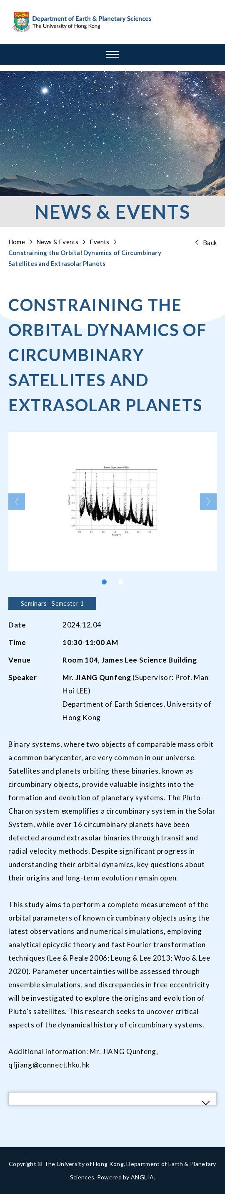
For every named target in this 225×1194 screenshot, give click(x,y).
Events (99, 241)
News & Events (57, 241)
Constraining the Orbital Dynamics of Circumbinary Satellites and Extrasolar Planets (84, 258)
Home (16, 241)
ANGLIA (142, 1177)
